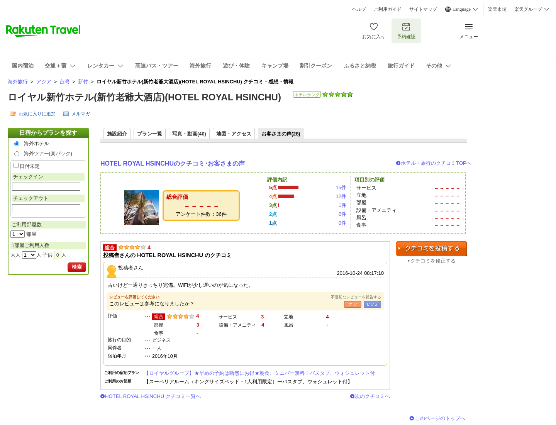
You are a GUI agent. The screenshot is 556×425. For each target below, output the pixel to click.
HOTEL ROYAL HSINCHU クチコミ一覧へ (153, 396)
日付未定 (30, 166)
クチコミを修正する (433, 261)
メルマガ (80, 114)
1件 (342, 205)
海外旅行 (18, 82)
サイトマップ (423, 9)
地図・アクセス (233, 134)
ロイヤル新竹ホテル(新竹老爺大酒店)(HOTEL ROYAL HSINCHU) (144, 97)
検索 (77, 267)
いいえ (372, 304)
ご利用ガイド (388, 9)
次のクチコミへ (372, 396)
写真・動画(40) (189, 134)
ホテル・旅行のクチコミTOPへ (436, 163)
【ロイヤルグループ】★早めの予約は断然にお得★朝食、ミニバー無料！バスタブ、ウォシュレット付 (259, 373)
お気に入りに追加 (37, 114)
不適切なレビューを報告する (356, 297)
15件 (341, 187)
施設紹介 (117, 134)
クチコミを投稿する (431, 248)
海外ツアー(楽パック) (48, 153)
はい (352, 304)
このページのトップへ (440, 418)
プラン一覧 (149, 134)
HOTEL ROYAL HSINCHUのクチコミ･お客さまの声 (172, 163)
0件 (342, 214)
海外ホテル (36, 143)
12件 (341, 196)
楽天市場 (497, 9)
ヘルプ (359, 9)
